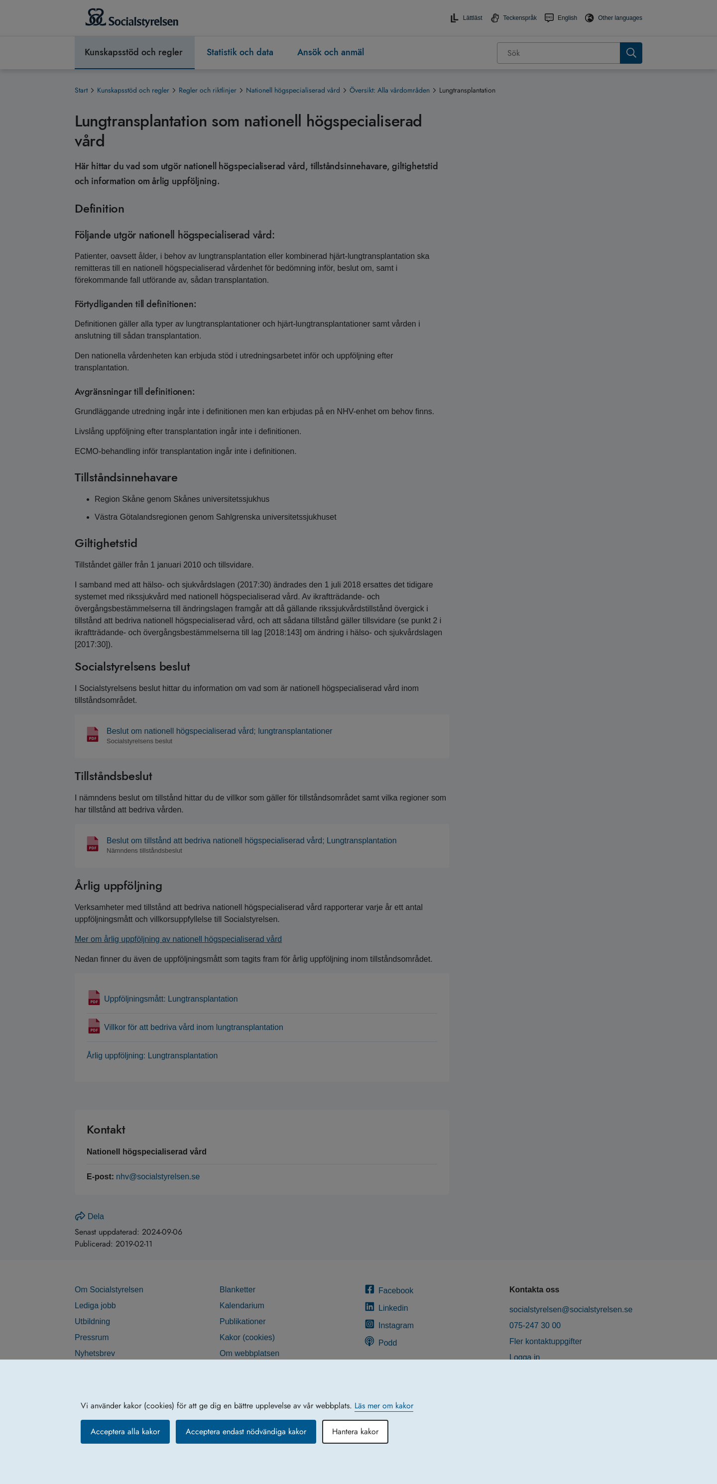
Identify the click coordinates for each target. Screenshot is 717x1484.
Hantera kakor (355, 1431)
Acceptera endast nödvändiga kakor (246, 1431)
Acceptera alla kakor (125, 1431)
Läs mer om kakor (384, 1405)
